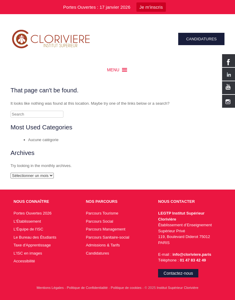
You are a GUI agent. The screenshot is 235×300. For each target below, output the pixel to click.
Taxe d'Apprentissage (32, 245)
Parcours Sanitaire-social (108, 237)
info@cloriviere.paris (191, 254)
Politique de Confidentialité (87, 287)
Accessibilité (24, 261)
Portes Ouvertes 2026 (32, 213)
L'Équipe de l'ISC (28, 229)
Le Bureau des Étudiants (35, 237)
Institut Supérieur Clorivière (178, 287)
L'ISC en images (28, 253)
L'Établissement (27, 221)
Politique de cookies (126, 287)
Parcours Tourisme (102, 213)
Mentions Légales (51, 287)
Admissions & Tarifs (103, 245)
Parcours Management (106, 229)
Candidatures (97, 253)
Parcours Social (99, 221)
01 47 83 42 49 (193, 260)
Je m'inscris (151, 7)
